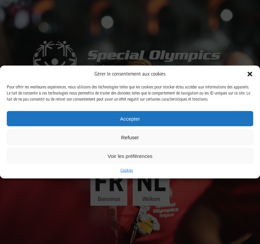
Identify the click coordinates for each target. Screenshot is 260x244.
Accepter (130, 118)
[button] (249, 74)
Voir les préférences (130, 156)
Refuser (130, 137)
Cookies (127, 171)
